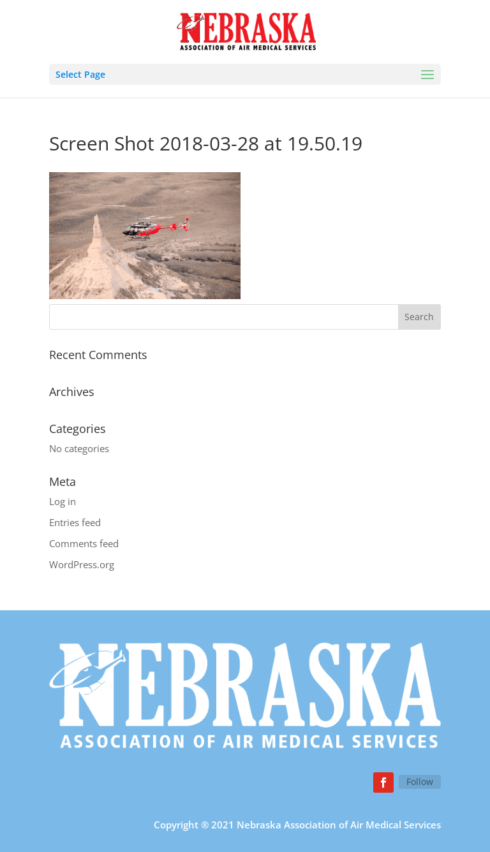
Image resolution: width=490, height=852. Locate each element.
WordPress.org (81, 564)
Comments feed (84, 543)
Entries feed (75, 522)
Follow (419, 781)
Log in (62, 501)
